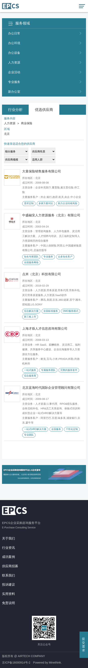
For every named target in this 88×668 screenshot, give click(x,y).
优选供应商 (44, 110)
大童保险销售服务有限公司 (41, 171)
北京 (7, 133)
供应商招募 (10, 566)
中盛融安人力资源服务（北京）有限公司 (51, 215)
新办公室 (45, 91)
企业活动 (45, 72)
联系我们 (8, 575)
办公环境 (45, 43)
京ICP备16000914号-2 (16, 662)
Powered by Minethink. (47, 662)
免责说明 (8, 603)
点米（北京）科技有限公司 (41, 274)
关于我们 (8, 538)
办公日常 (45, 33)
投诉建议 (8, 584)
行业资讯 (8, 547)
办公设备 (45, 53)
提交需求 (83, 644)
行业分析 (15, 110)
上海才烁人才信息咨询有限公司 (44, 328)
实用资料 (8, 594)
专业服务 (45, 82)
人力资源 (45, 62)
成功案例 (8, 557)
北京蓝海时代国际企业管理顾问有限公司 (51, 387)
